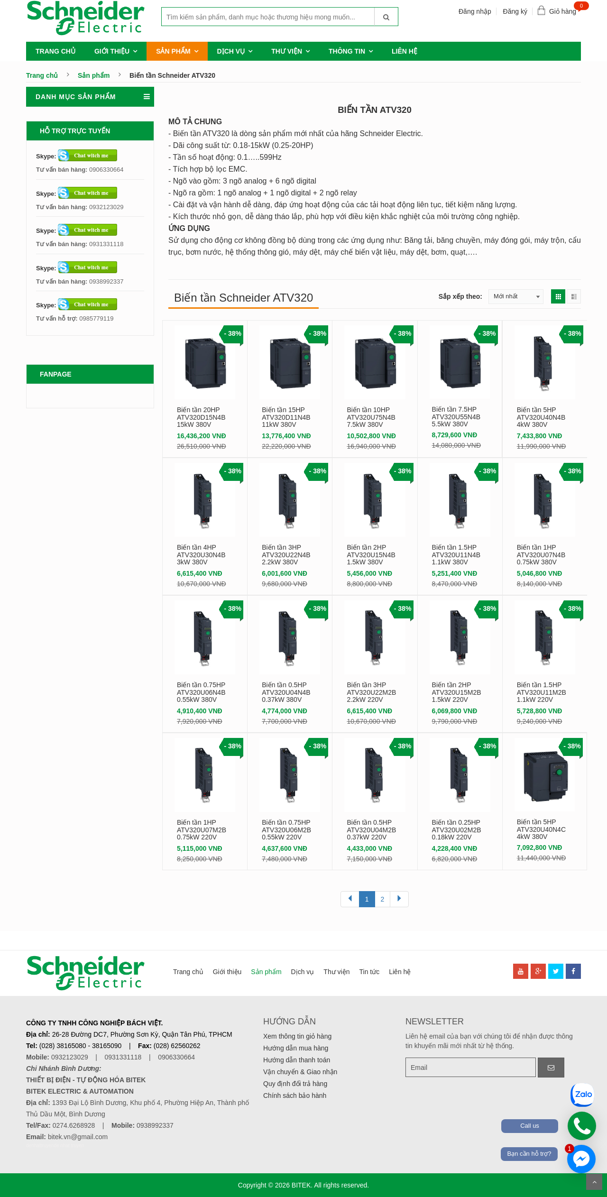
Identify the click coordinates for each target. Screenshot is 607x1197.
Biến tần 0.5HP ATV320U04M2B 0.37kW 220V (371, 830)
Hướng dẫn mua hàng (295, 1048)
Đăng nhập (475, 11)
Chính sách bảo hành (294, 1095)
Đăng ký (515, 11)
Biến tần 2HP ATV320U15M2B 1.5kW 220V (456, 692)
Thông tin (347, 51)
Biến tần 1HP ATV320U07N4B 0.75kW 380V (541, 554)
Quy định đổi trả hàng (295, 1083)
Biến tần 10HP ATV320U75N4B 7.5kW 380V (371, 417)
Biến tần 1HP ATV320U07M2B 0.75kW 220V (201, 830)
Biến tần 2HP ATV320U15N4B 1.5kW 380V (371, 554)
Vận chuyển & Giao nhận (300, 1072)
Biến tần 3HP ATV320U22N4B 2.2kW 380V (286, 554)
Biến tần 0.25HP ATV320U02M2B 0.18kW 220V (456, 830)
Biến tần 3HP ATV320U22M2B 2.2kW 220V (371, 692)
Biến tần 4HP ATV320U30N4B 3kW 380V (201, 554)
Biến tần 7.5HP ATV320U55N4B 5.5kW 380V (456, 416)
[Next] (399, 899)
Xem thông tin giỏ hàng (297, 1036)
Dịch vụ (231, 51)
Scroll (594, 1182)
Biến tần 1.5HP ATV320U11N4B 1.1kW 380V (456, 554)
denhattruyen (40, 1145)
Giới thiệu (111, 51)
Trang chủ (55, 51)
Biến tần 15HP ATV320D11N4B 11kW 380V (286, 417)
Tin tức (369, 972)
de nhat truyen (69, 1145)
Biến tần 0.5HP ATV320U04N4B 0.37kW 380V (286, 692)
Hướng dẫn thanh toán (296, 1060)
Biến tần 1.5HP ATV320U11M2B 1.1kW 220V (541, 692)
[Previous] (349, 899)
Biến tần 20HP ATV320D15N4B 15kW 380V (201, 417)
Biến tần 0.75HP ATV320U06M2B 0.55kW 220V (286, 830)
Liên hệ (404, 51)
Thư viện (286, 51)
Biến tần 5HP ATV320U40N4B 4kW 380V (541, 417)
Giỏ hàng (565, 9)
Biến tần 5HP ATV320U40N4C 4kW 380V (541, 829)
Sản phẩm (173, 51)
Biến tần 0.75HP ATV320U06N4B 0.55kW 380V (201, 692)
